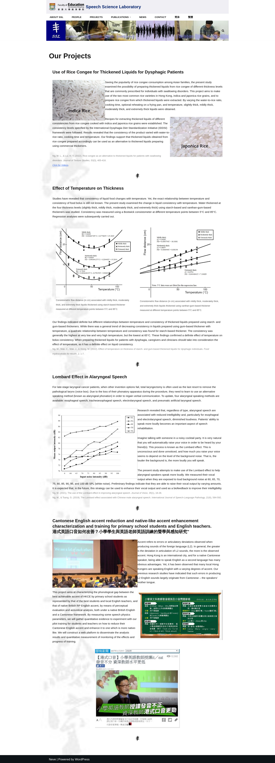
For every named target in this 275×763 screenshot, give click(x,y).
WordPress (82, 758)
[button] (130, 17)
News (143, 17)
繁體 (190, 17)
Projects (96, 17)
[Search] (223, 30)
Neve (52, 758)
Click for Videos (60, 165)
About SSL (56, 17)
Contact (160, 17)
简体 (177, 17)
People (77, 17)
